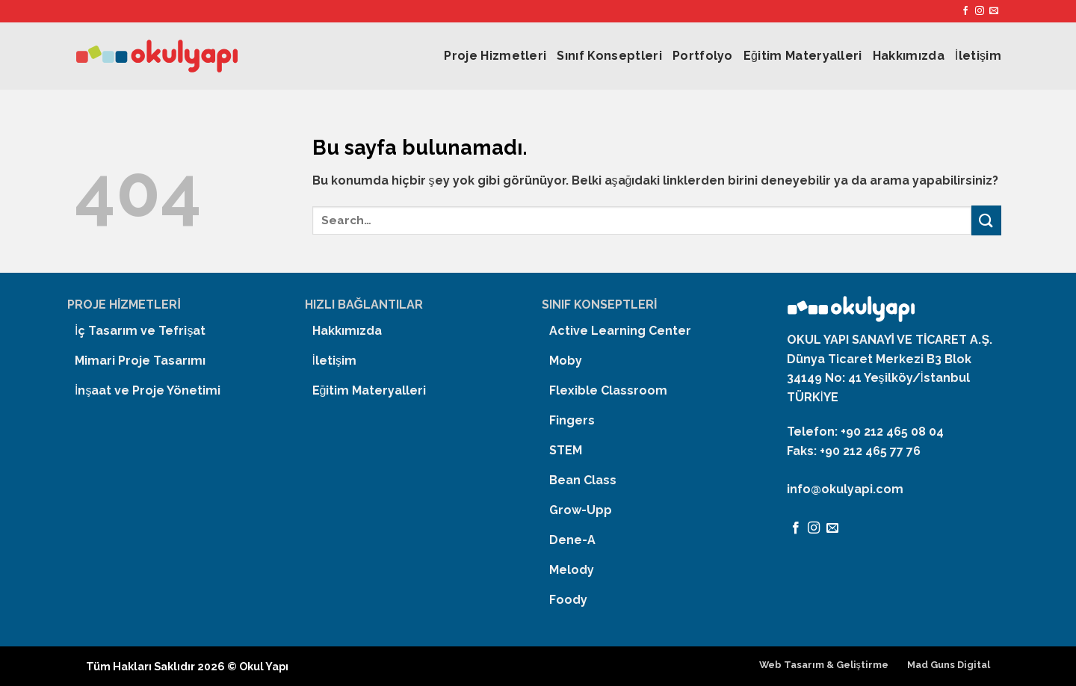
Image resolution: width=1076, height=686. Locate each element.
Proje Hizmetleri (495, 56)
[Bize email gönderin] (993, 11)
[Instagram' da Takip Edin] (979, 11)
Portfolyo (702, 56)
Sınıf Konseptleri (609, 56)
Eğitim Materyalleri (802, 56)
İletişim (978, 56)
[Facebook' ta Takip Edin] (965, 11)
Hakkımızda (908, 56)
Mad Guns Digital (948, 664)
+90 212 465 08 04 (892, 431)
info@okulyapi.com (845, 489)
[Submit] (986, 220)
